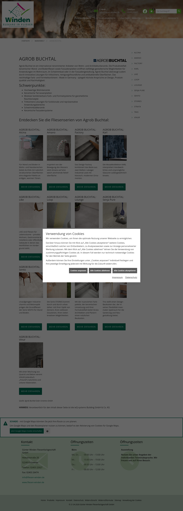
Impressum (117, 277)
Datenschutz (131, 277)
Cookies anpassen (78, 270)
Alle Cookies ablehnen (100, 270)
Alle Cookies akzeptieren (125, 270)
